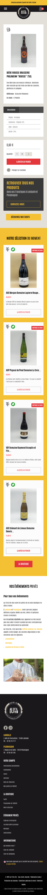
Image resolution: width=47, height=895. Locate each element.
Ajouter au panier (23, 162)
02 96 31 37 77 (11, 741)
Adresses (6, 778)
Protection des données (11, 881)
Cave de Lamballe (9, 850)
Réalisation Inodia (36, 877)
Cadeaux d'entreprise (10, 821)
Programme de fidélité (10, 803)
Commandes (7, 770)
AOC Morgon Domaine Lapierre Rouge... (23, 293)
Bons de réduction (9, 782)
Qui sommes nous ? (9, 846)
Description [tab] (11, 110)
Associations (9, 639)
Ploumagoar (17, 610)
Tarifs (5, 799)
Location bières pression (11, 825)
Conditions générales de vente (27, 881)
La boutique (23, 564)
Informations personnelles (11, 766)
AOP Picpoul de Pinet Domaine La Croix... (23, 370)
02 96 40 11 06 (11, 753)
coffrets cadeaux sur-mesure (32, 629)
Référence (11, 94)
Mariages (8, 643)
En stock (10, 98)
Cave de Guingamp (9, 854)
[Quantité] (28, 154)
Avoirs (5, 774)
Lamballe (8, 610)
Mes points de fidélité (10, 786)
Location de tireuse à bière (14, 647)
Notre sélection (8, 807)
